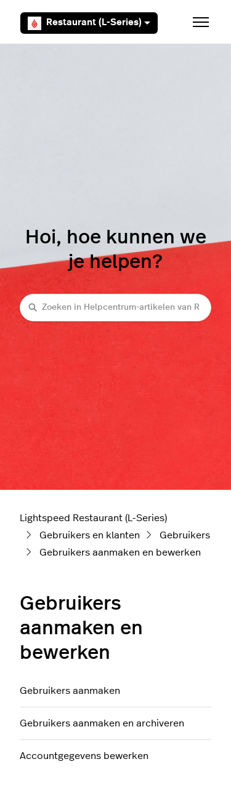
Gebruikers (185, 535)
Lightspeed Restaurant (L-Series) (93, 518)
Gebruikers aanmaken (70, 691)
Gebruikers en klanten (89, 535)
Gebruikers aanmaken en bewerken (120, 552)
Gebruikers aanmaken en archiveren (102, 723)
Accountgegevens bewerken (84, 756)
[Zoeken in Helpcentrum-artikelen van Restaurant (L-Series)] (115, 307)
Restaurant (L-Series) (89, 23)
